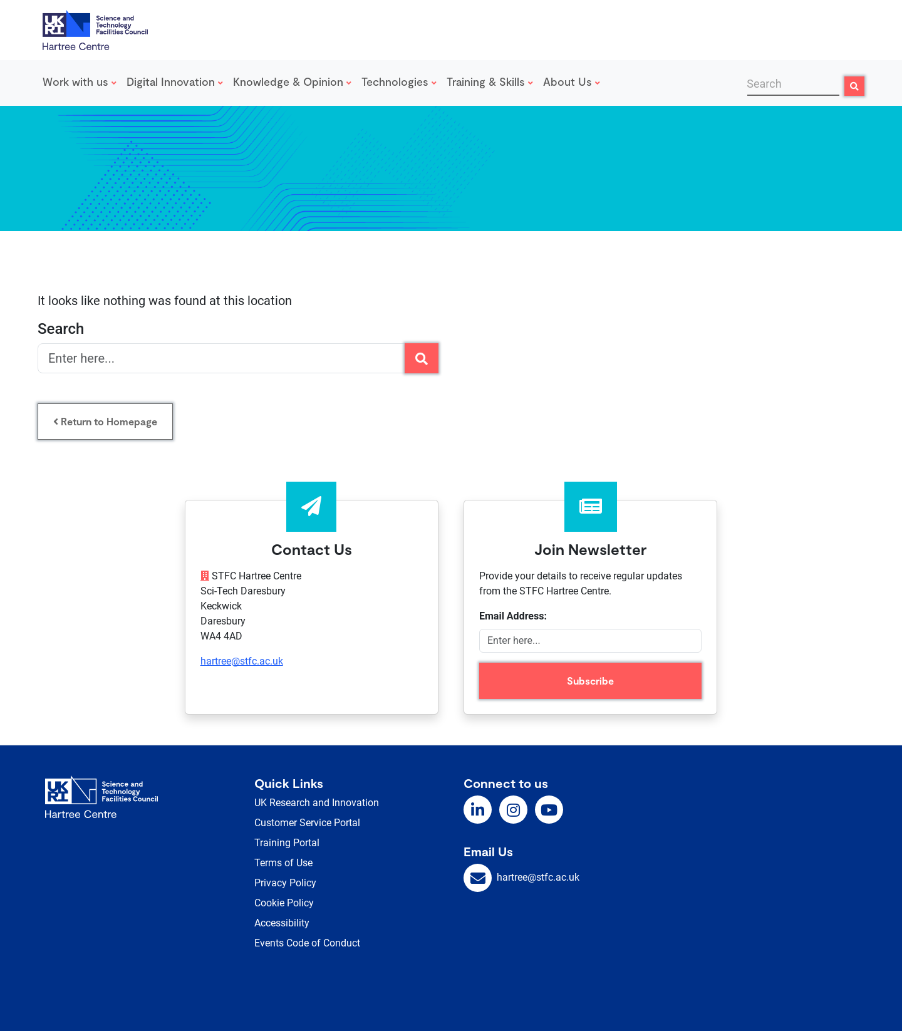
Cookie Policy (284, 903)
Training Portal (286, 843)
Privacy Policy (285, 883)
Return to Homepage (105, 421)
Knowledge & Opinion (292, 81)
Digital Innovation (175, 81)
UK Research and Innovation (316, 803)
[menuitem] (82, 83)
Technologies (399, 81)
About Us (571, 81)
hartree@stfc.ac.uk (241, 661)
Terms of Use (283, 863)
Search (61, 329)
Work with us (80, 81)
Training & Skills (490, 81)
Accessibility (281, 923)
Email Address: (513, 616)
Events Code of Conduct (307, 943)
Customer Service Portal (307, 823)
